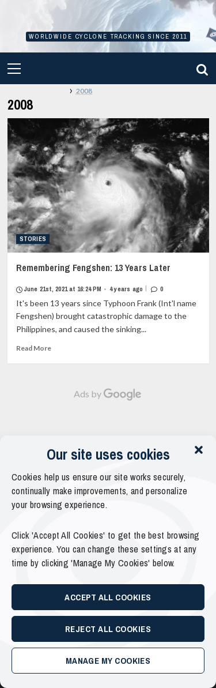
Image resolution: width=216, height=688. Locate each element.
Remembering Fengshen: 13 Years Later (108, 277)
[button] (198, 450)
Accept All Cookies (108, 597)
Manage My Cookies (108, 661)
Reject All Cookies (108, 629)
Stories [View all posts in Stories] (33, 239)
